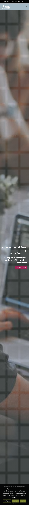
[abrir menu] (26, 7)
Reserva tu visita (21, 267)
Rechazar (15, 501)
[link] (6, 6)
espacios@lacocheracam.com (18, 1)
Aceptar (23, 501)
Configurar (7, 501)
